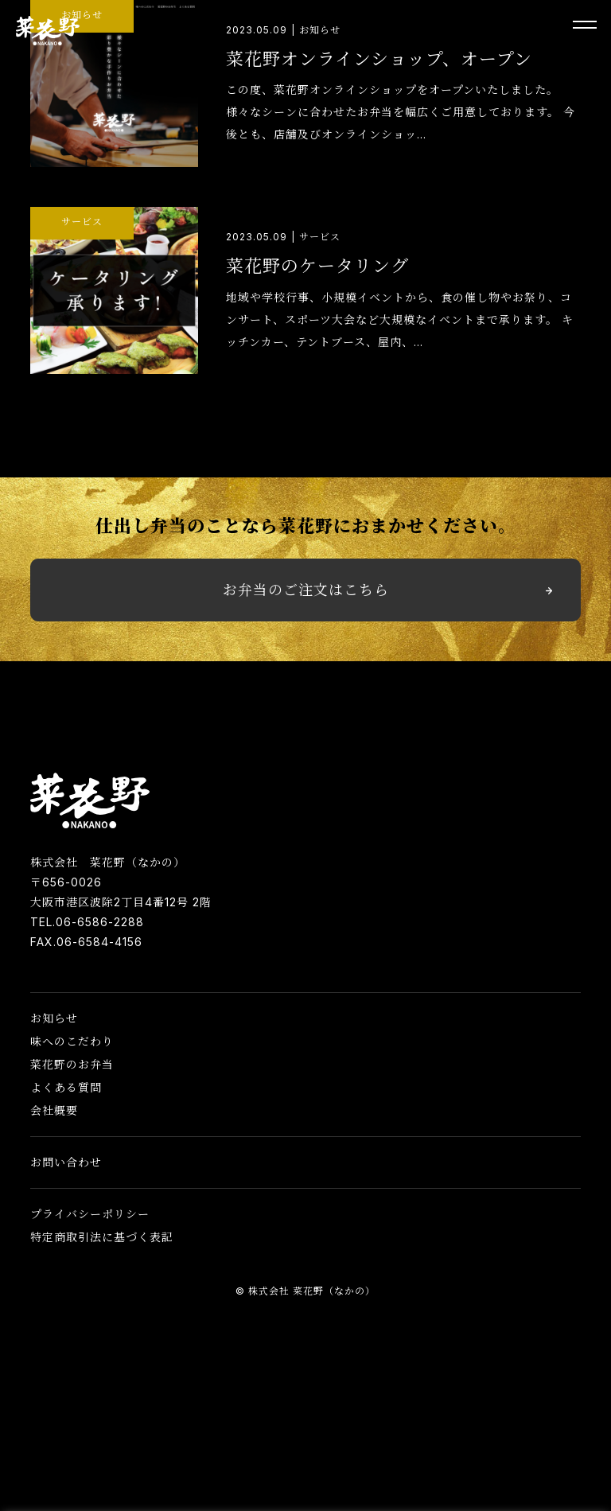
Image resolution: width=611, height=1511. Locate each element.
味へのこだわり (72, 1041)
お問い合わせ (66, 1162)
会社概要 (54, 1110)
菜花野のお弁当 (72, 1064)
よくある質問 (66, 1087)
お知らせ (54, 1018)
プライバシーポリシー (90, 1214)
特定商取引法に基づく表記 (101, 1237)
